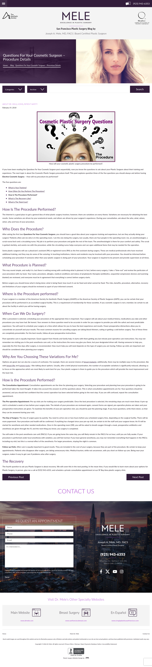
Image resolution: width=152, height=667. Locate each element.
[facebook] (102, 572)
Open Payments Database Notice (91, 644)
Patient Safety (31, 104)
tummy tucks (24, 365)
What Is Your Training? (17, 187)
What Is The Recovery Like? (19, 198)
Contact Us (146, 634)
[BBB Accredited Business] (76, 652)
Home (5, 65)
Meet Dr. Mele (74, 634)
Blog (12, 65)
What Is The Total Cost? (18, 202)
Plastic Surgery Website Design (73, 658)
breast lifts (11, 365)
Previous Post (16, 477)
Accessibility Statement (109, 644)
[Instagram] (123, 572)
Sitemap (77, 644)
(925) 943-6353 (112, 554)
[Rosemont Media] (87, 658)
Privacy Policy (69, 644)
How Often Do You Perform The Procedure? (26, 191)
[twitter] (108, 572)
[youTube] (116, 572)
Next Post (138, 477)
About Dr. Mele (9, 104)
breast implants (90, 362)
